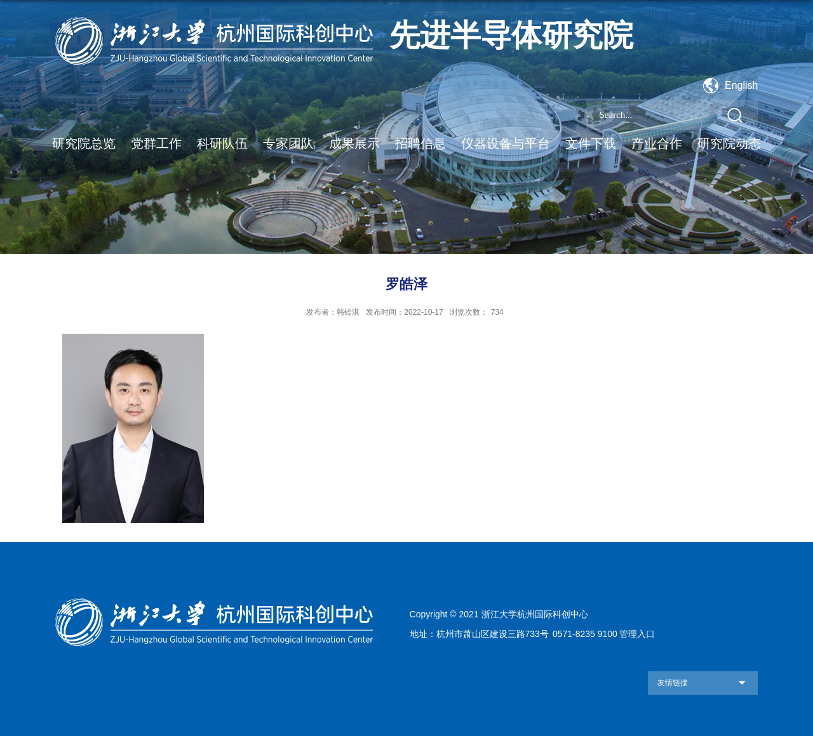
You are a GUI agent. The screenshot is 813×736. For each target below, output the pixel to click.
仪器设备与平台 (505, 143)
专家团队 (288, 143)
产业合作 (656, 143)
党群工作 (156, 143)
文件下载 (590, 143)
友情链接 (672, 682)
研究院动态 (729, 143)
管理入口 (637, 634)
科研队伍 (222, 143)
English (741, 85)
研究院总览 (84, 143)
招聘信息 (420, 143)
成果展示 (354, 143)
